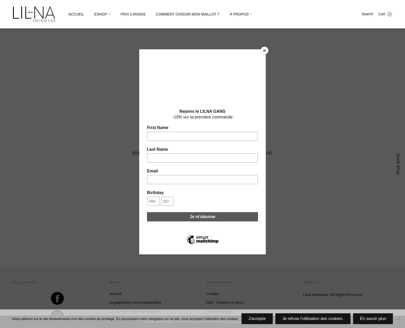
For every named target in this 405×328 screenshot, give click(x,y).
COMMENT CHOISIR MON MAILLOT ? (188, 14)
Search (367, 14)
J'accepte (257, 318)
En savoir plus (373, 318)
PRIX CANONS (133, 14)
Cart (385, 14)
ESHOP (100, 14)
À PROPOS (239, 14)
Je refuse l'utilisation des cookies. (313, 318)
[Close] (264, 50)
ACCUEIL (76, 14)
